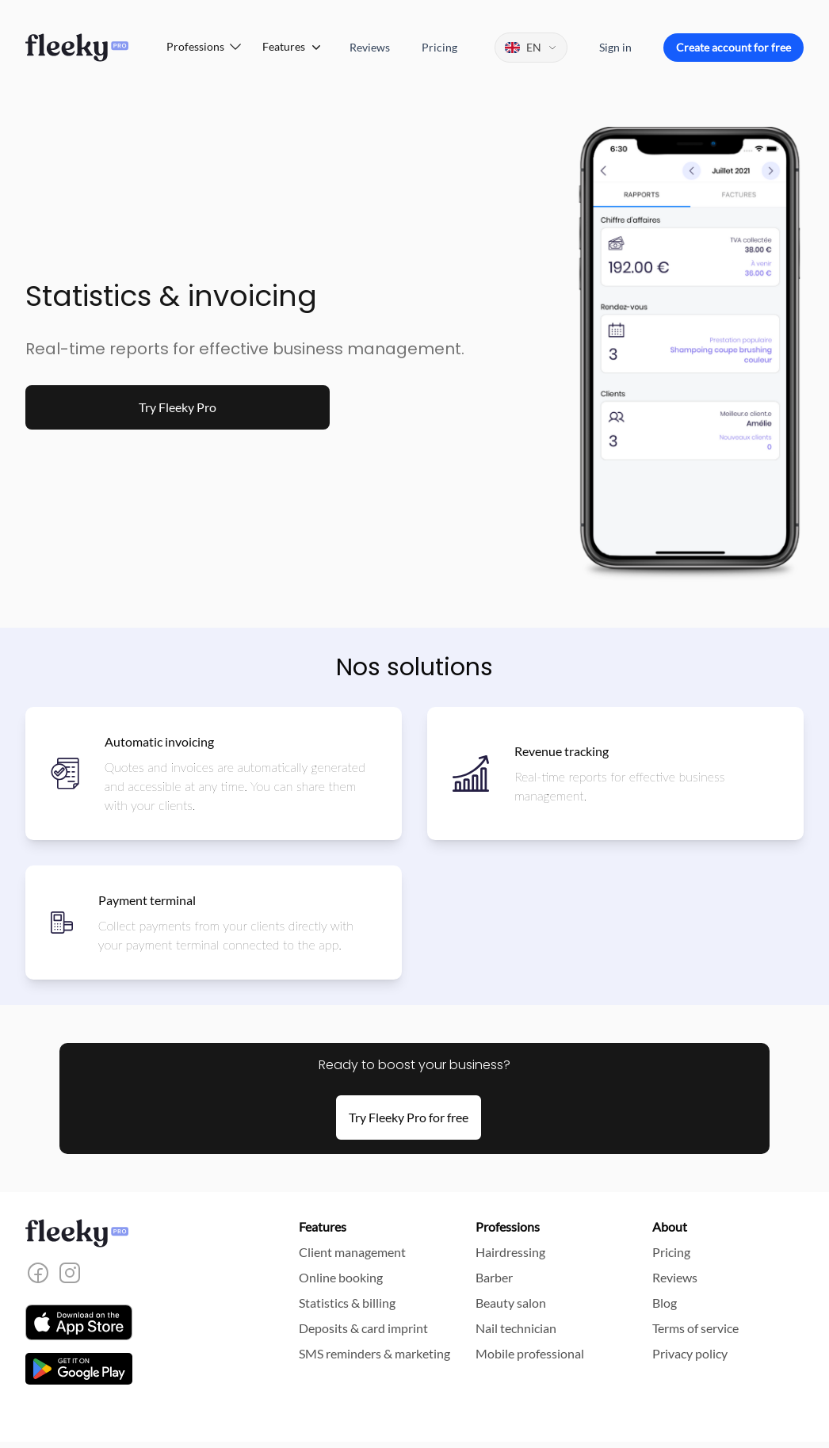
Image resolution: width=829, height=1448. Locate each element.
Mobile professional (530, 1353)
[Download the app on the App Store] (78, 1322)
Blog (664, 1302)
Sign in (615, 47)
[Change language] (531, 47)
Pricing (439, 47)
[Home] (76, 47)
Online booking (341, 1277)
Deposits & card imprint (363, 1327)
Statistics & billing (347, 1302)
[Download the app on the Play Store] (78, 1369)
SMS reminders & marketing (374, 1353)
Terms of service (695, 1327)
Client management (352, 1251)
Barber (494, 1277)
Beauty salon (511, 1302)
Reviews (370, 47)
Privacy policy (690, 1353)
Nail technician (516, 1327)
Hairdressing (510, 1251)
